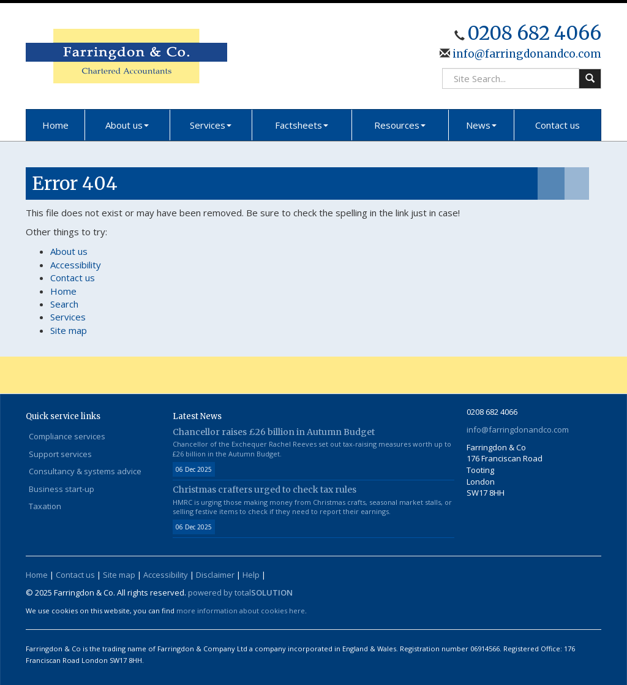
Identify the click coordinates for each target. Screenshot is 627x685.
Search (64, 304)
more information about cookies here (240, 610)
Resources (400, 125)
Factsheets (301, 125)
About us (127, 125)
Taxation (45, 506)
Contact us (557, 125)
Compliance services (67, 436)
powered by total (240, 592)
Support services (60, 454)
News (481, 125)
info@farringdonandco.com (525, 54)
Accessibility (75, 265)
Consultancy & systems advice (85, 471)
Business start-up (61, 488)
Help (251, 574)
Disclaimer (215, 574)
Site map (68, 330)
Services (210, 125)
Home (55, 125)
